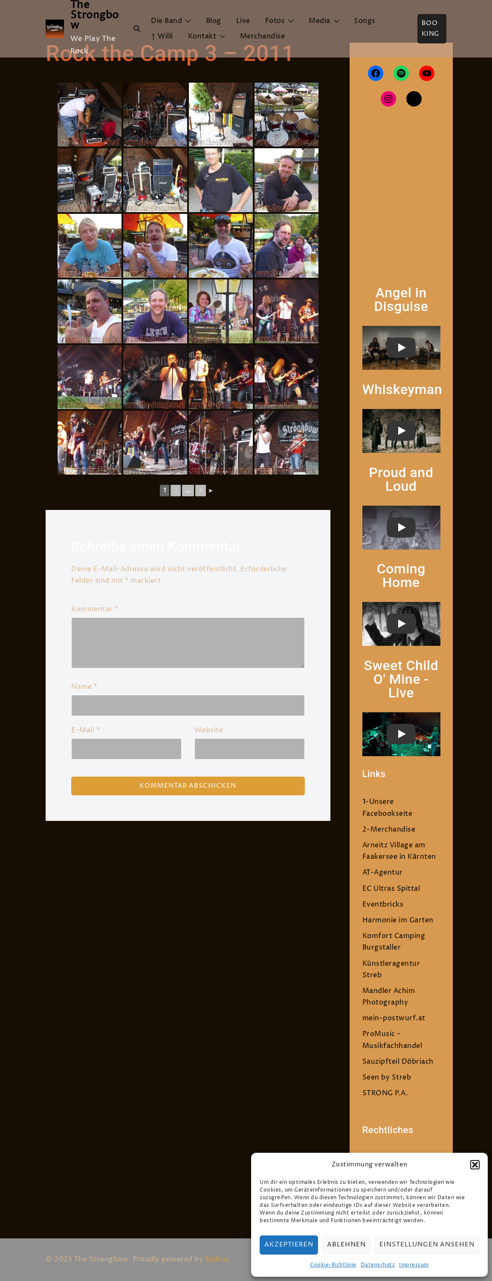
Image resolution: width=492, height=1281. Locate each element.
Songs (365, 21)
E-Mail (85, 730)
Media (319, 21)
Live (243, 21)
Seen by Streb (386, 1077)
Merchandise (262, 36)
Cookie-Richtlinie (333, 1265)
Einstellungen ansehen (427, 1244)
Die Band (166, 21)
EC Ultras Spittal (391, 888)
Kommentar (95, 609)
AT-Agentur (382, 872)
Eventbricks (383, 904)
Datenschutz (378, 1265)
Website (208, 730)
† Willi (162, 36)
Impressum (414, 1265)
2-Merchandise (389, 829)
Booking (431, 29)
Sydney (218, 1259)
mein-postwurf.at (393, 1018)
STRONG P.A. (385, 1093)
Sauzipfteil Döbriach (398, 1061)
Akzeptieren (288, 1244)
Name (84, 686)
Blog (213, 21)
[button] (475, 1164)
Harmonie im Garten (398, 920)
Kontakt (202, 36)
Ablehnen (346, 1244)
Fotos (275, 21)
